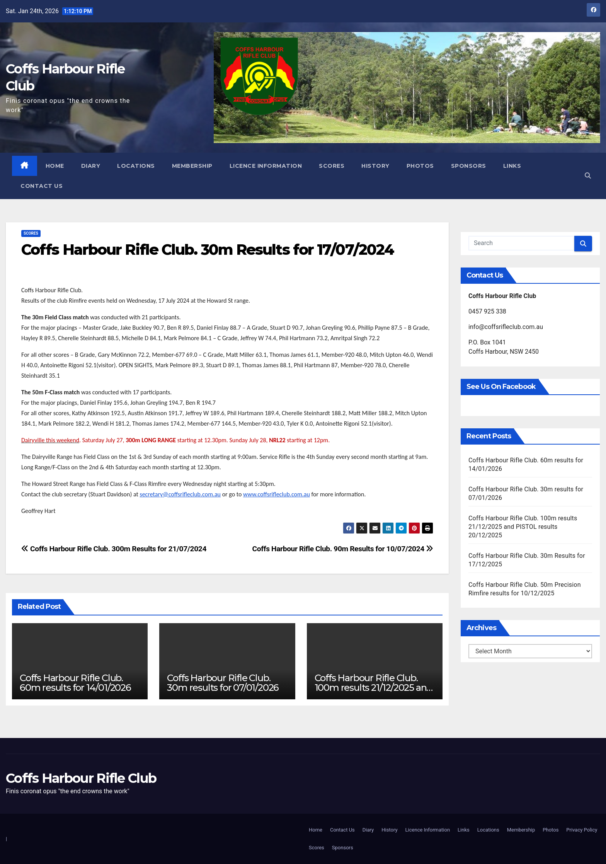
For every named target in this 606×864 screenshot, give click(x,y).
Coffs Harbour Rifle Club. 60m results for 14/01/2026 (75, 682)
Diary (90, 165)
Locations (136, 165)
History (375, 165)
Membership (192, 165)
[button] (588, 175)
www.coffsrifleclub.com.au (276, 494)
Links (512, 165)
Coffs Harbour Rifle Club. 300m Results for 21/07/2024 (113, 548)
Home (55, 165)
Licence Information (266, 165)
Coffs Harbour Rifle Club (81, 778)
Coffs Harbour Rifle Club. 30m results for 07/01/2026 (223, 682)
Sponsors (468, 165)
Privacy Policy (581, 830)
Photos (420, 165)
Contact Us (41, 185)
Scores (331, 165)
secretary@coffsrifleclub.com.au (180, 494)
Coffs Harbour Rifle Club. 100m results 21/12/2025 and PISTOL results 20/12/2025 (373, 687)
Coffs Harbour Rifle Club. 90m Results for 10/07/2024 (342, 548)
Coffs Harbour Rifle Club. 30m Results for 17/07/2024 (207, 249)
